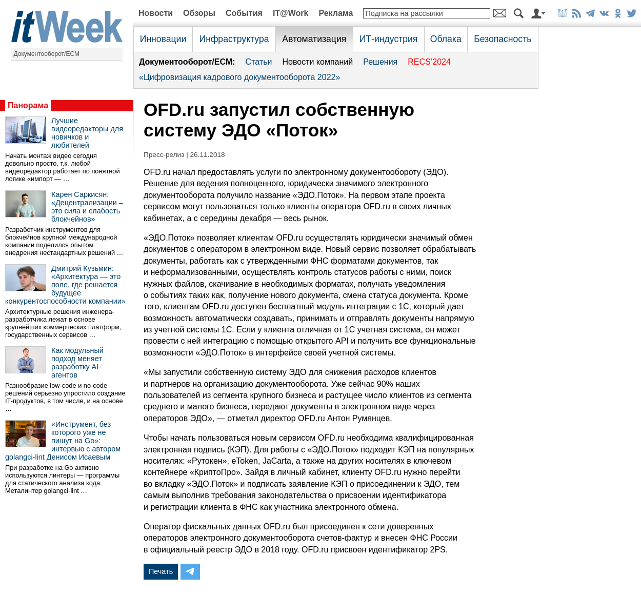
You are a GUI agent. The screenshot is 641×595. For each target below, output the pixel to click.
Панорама (28, 105)
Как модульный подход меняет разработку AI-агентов (77, 362)
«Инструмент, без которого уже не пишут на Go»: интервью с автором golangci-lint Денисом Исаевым (63, 440)
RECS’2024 (429, 61)
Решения (380, 61)
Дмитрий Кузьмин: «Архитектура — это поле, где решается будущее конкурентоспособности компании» (65, 284)
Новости (155, 13)
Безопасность (502, 39)
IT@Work (291, 13)
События (244, 13)
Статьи (259, 61)
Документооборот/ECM (47, 53)
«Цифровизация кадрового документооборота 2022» (239, 77)
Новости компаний (317, 61)
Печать (161, 571)
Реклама (335, 13)
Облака (446, 39)
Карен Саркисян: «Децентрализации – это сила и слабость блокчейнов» (87, 206)
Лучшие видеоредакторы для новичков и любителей (87, 132)
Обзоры (199, 13)
